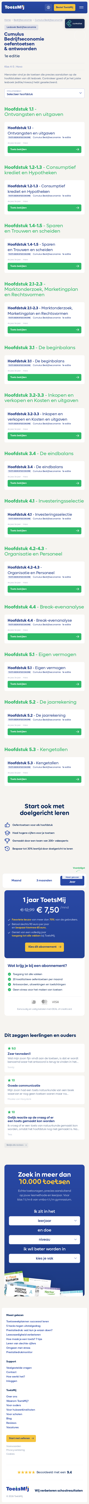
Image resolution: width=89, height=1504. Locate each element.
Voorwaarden (13, 1446)
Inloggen (11, 1381)
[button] (44, 93)
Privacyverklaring (15, 1450)
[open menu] (81, 7)
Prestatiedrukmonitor (19, 1352)
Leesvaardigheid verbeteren (23, 1334)
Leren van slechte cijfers (21, 1343)
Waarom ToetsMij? (17, 1401)
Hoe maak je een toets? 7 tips (24, 1339)
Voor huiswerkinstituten (20, 1409)
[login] (48, 7)
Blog (9, 1418)
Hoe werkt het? (15, 1376)
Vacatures (12, 1427)
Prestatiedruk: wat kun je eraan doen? (29, 1330)
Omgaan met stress (18, 1348)
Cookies (10, 1454)
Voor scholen (14, 1414)
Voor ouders (13, 1405)
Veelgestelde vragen (19, 1368)
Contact (11, 1372)
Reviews (11, 1423)
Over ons (11, 1396)
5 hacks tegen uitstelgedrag (23, 1326)
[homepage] (14, 7)
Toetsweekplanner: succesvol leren (27, 1321)
